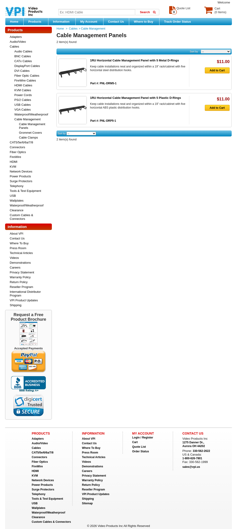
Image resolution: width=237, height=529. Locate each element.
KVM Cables (22, 90)
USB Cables (22, 104)
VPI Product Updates (24, 300)
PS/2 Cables (22, 100)
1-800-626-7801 (192, 458)
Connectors (17, 147)
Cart (135, 442)
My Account (90, 21)
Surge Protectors (21, 181)
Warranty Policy (20, 277)
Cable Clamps (28, 137)
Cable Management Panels (32, 126)
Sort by (194, 51)
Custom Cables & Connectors (21, 217)
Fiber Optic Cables (26, 75)
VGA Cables (22, 109)
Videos (14, 258)
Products (37, 21)
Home (14, 21)
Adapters (16, 37)
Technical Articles (21, 253)
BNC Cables (22, 56)
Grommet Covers (30, 132)
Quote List (139, 446)
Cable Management (27, 119)
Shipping (16, 305)
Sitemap (87, 503)
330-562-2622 (201, 451)
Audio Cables (23, 51)
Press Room (18, 248)
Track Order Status (177, 21)
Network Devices (21, 171)
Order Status (140, 451)
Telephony (16, 186)
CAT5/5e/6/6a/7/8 (21, 142)
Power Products (20, 176)
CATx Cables (23, 61)
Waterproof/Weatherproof (31, 114)
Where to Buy (145, 21)
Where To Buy (19, 243)
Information (63, 21)
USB (13, 195)
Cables (14, 46)
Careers (15, 267)
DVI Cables (22, 71)
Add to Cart (215, 70)
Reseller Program (21, 287)
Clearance (16, 210)
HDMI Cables (23, 85)
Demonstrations (20, 262)
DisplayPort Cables (27, 66)
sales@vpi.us (191, 467)
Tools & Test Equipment (25, 191)
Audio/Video (18, 41)
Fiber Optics (18, 152)
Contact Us (116, 21)
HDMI (13, 161)
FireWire (15, 157)
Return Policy (19, 282)
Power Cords (23, 95)
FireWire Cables (25, 80)
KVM (13, 166)
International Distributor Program (25, 293)
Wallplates (16, 200)
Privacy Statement (22, 272)
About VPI (16, 233)
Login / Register (142, 437)
